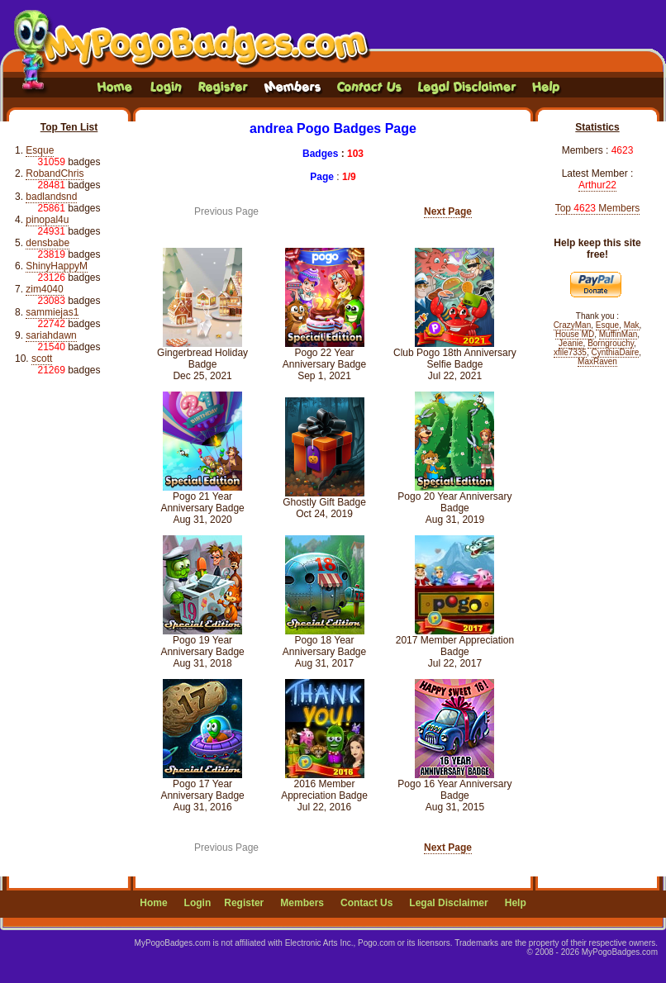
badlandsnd (51, 196)
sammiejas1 (52, 312)
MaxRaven (597, 361)
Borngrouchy (611, 343)
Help (515, 903)
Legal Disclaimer (448, 903)
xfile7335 (570, 352)
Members (302, 903)
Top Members (597, 208)
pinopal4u (47, 220)
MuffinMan (618, 334)
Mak (632, 325)
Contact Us (366, 903)
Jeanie (571, 343)
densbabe (47, 243)
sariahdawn (51, 335)
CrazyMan (573, 325)
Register (244, 903)
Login (198, 903)
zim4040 (44, 289)
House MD (574, 334)
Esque (40, 150)
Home (153, 903)
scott (41, 358)
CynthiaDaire (616, 352)
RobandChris (54, 173)
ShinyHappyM (57, 266)
